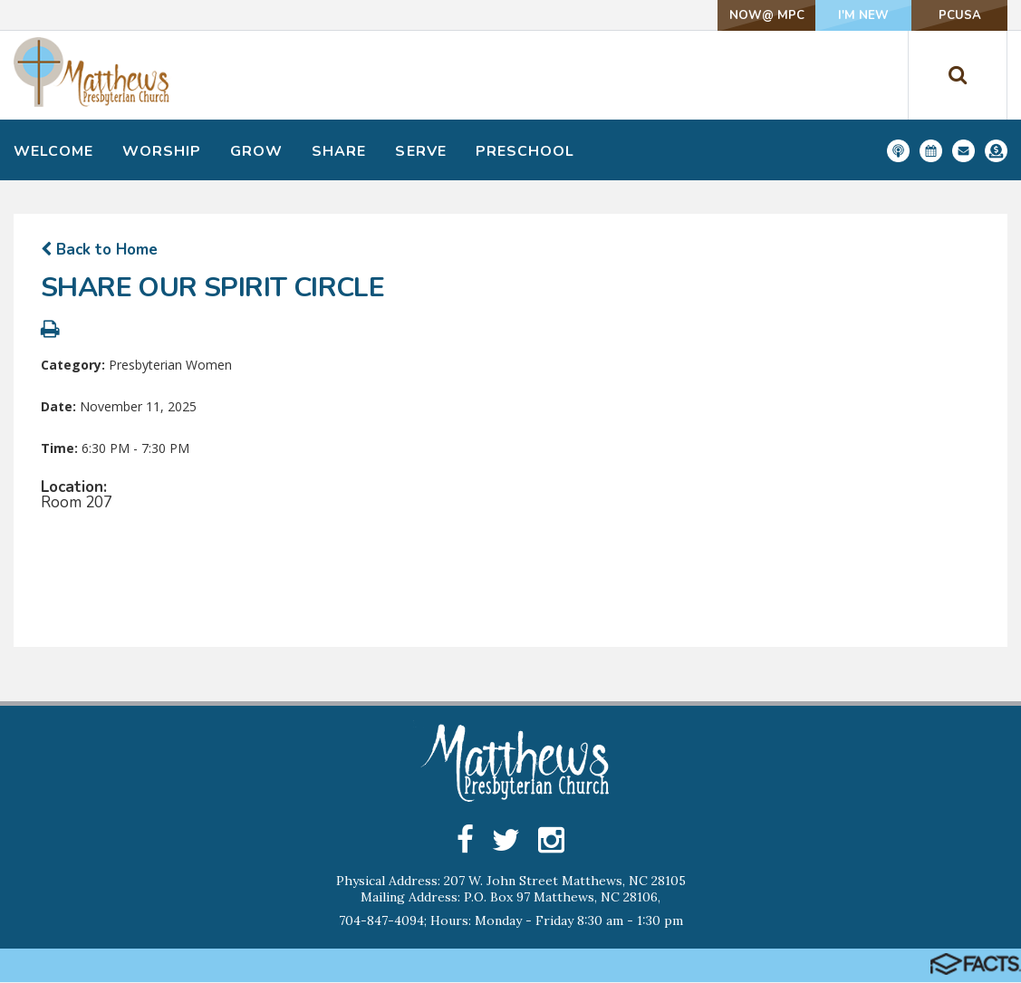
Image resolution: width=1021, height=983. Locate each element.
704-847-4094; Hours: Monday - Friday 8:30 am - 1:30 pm (511, 921)
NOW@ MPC (706, 15)
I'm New (826, 15)
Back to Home (99, 249)
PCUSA (947, 15)
